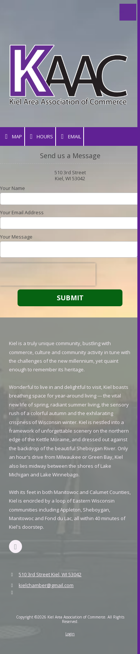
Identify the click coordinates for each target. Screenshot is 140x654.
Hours (40, 136)
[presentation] (48, 274)
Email (69, 136)
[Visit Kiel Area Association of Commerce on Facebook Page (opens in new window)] (15, 546)
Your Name (12, 188)
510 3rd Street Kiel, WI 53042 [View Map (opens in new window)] (50, 574)
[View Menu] (127, 12)
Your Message (16, 237)
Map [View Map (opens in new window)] (12, 136)
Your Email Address (22, 212)
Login (70, 633)
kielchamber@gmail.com (46, 585)
